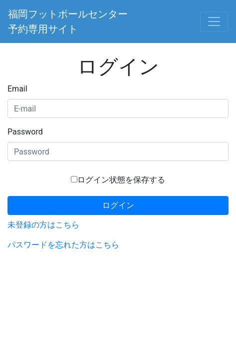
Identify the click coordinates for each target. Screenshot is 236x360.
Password (25, 131)
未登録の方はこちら (43, 225)
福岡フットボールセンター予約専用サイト (68, 21)
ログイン (118, 205)
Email (17, 89)
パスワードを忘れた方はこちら (63, 245)
